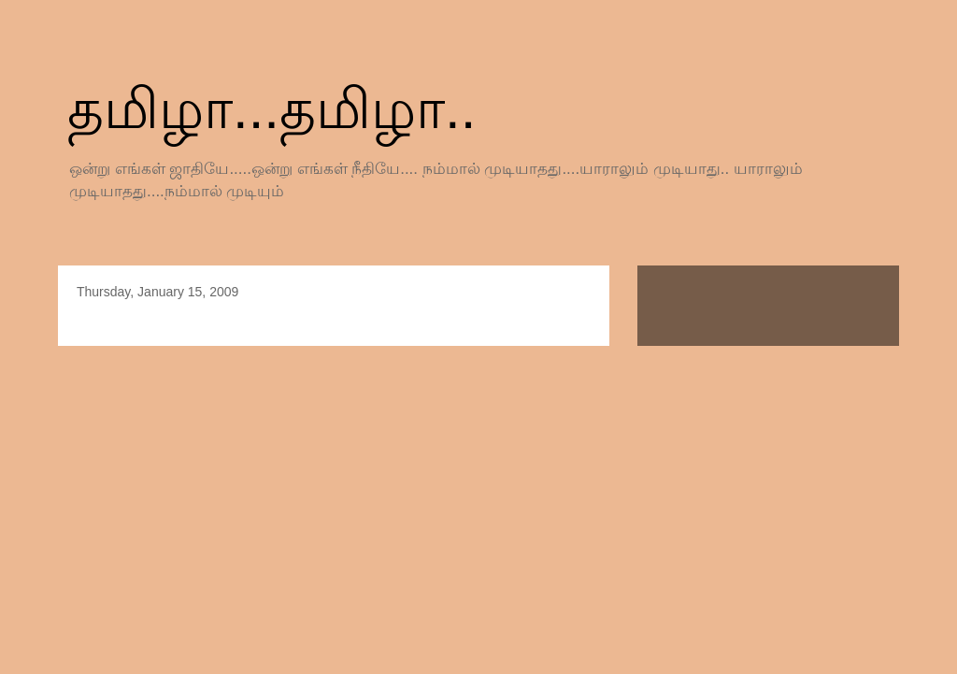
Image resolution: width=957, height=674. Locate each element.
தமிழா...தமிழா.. (271, 109)
